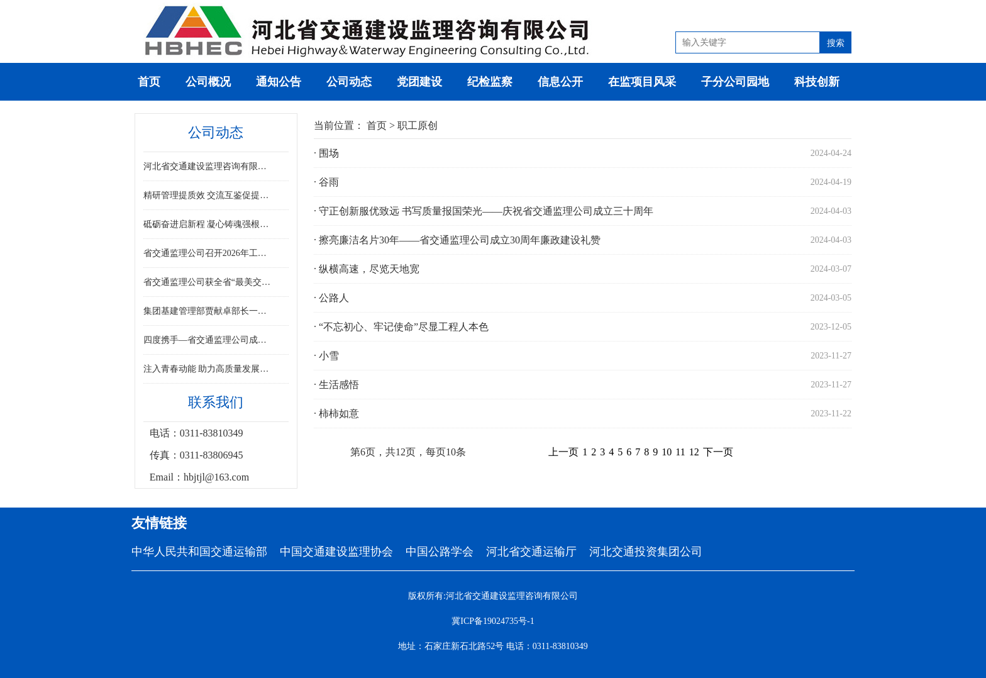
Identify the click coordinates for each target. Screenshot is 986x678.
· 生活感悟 (336, 384)
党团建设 (419, 81)
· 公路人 (331, 297)
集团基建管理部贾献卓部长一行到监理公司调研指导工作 (208, 311)
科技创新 (816, 81)
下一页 (718, 452)
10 (667, 452)
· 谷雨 (326, 182)
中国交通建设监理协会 (336, 551)
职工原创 (417, 125)
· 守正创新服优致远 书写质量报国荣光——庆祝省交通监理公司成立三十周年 (483, 211)
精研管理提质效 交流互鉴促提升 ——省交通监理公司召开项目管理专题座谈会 (208, 195)
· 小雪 (326, 355)
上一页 (563, 452)
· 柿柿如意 (336, 413)
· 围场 (326, 153)
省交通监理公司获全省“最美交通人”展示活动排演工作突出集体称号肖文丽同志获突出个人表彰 (208, 282)
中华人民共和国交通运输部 (199, 551)
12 (694, 452)
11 (680, 452)
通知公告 (278, 81)
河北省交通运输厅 (531, 551)
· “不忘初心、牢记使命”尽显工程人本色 (401, 326)
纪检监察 (489, 81)
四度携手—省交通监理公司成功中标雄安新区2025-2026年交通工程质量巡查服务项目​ (208, 340)
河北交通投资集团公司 (645, 551)
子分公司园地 (735, 81)
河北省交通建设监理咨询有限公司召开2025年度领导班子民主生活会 (208, 166)
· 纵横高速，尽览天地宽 (366, 269)
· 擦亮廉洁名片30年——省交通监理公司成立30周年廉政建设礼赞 (457, 240)
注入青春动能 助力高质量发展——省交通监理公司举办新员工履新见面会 (208, 369)
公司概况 (208, 81)
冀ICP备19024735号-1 (492, 621)
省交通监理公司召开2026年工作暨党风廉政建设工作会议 (208, 253)
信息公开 (560, 81)
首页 (149, 81)
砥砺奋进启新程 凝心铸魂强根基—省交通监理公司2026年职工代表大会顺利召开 (208, 224)
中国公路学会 (440, 551)
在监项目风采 (642, 81)
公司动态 (349, 81)
